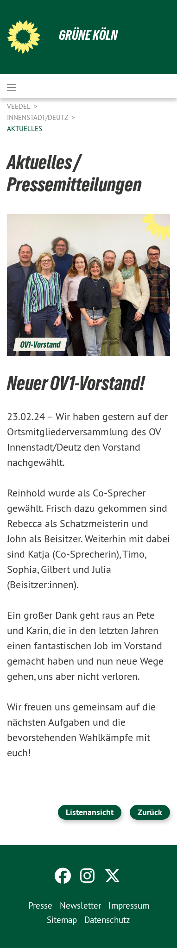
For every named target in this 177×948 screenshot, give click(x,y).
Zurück (150, 812)
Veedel (19, 106)
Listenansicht (90, 812)
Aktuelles (24, 128)
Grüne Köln (88, 35)
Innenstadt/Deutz (38, 117)
